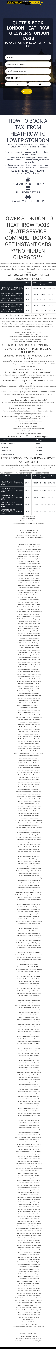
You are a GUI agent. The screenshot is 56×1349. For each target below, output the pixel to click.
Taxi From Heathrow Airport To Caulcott (28, 647)
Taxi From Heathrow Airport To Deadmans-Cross (29, 717)
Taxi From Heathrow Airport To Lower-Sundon (29, 962)
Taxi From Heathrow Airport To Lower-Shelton (29, 957)
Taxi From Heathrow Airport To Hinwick (28, 847)
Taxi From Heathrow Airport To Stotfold (28, 1170)
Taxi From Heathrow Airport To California (28, 638)
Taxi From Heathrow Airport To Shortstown (28, 1115)
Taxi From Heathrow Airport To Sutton (29, 1182)
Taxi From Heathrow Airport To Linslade (28, 931)
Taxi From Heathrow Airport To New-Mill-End (28, 1000)
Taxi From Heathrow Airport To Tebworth (28, 1190)
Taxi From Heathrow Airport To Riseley (29, 1070)
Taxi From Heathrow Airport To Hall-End (28, 803)
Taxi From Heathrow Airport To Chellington (29, 669)
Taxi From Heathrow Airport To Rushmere (29, 1079)
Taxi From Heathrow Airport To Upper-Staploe (29, 1233)
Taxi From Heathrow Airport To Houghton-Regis (28, 871)
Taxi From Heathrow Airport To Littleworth (29, 945)
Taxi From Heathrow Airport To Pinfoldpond (28, 1043)
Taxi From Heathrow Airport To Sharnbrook (28, 1101)
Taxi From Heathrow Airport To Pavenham (29, 1031)
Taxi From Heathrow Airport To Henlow (29, 830)
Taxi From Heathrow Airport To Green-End (29, 799)
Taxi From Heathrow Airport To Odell (28, 1017)
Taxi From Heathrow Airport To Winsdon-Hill (28, 1281)
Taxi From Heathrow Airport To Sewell (29, 1098)
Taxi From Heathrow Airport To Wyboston (29, 1312)
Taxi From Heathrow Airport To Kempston (29, 897)
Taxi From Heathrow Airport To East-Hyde (29, 736)
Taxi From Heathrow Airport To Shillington (29, 1113)
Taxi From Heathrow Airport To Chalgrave (28, 652)
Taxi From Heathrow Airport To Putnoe (29, 1055)
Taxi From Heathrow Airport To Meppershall (28, 976)
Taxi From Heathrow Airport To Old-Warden (28, 1022)
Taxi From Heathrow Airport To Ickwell (29, 883)
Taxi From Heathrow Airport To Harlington (29, 808)
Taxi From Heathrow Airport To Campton (28, 640)
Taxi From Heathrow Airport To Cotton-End (29, 710)
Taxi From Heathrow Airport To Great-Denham (29, 796)
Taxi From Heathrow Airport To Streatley (28, 1175)
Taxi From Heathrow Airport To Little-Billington (29, 935)
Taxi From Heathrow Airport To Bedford (28, 573)
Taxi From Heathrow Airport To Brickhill (28, 614)
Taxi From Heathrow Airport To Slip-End (28, 1120)
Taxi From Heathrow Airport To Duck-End (28, 722)
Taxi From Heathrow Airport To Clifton (29, 688)
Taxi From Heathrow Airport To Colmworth (29, 703)
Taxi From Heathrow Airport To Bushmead (29, 633)
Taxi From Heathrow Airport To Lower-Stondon (28, 959)
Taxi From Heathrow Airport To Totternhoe (29, 1216)
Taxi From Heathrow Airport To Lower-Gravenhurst (28, 955)
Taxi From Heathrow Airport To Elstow (29, 751)
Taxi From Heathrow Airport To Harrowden (29, 813)
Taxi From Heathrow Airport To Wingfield (28, 1278)
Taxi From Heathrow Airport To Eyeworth (28, 760)
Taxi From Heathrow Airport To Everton (29, 758)
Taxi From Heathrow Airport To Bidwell (29, 583)
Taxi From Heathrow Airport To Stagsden (28, 1139)
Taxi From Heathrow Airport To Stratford (28, 1173)
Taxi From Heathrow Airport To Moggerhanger (29, 993)
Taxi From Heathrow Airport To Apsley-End (29, 551)
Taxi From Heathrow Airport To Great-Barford (29, 794)
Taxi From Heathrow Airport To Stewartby (29, 1158)
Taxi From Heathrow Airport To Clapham (28, 683)
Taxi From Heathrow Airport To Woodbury (29, 1290)
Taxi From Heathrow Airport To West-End (28, 1254)
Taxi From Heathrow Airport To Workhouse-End (28, 1307)
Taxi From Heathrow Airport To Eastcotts (28, 739)
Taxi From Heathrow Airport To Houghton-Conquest (28, 866)
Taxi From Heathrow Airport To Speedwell (29, 1134)
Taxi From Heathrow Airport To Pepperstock (28, 1036)
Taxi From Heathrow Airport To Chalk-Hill (28, 655)
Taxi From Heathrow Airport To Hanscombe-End (28, 806)
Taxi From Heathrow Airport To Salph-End (29, 1086)
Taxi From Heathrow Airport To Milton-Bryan (28, 988)
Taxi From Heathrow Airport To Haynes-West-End (29, 823)
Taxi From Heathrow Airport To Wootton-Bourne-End (29, 1298)
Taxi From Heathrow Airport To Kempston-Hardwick (28, 892)
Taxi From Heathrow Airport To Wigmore (28, 1269)
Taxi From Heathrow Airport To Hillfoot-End (28, 844)
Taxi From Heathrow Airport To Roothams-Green (28, 1072)
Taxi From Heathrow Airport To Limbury (28, 928)
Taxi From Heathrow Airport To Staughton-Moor (28, 1151)
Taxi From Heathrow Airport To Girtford (28, 787)
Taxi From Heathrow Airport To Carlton (29, 645)
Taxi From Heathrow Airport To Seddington (28, 1094)
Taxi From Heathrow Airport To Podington (29, 1046)
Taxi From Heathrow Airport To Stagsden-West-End (28, 1137)
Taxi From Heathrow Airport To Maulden (28, 971)
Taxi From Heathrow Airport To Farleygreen (28, 767)
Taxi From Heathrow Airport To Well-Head (29, 1252)
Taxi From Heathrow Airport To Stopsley (28, 1166)
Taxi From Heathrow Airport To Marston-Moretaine (28, 969)
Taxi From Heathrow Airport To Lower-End (29, 952)
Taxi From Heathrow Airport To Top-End (28, 1214)
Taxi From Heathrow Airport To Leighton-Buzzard (29, 921)
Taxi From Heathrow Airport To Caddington (28, 635)
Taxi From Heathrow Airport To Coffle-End (29, 698)
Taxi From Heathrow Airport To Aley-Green (29, 544)
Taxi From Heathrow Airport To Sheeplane (29, 1106)
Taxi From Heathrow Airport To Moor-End (28, 995)
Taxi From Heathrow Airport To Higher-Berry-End (28, 839)
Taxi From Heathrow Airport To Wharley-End (28, 1262)
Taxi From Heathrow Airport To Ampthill (28, 547)
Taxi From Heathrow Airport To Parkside (28, 1029)
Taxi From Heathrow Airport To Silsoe (29, 1118)
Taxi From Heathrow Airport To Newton (28, 1007)
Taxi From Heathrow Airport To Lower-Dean (28, 950)
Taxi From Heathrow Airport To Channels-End (29, 659)
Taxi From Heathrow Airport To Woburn (28, 1286)
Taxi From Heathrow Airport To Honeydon (29, 861)
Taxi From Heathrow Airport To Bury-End (28, 628)
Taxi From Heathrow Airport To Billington (28, 587)
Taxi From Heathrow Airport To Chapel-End (29, 662)
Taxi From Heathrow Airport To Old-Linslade (28, 1019)
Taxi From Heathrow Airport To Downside (29, 719)
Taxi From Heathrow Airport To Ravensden (29, 1062)
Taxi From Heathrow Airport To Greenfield (29, 801)
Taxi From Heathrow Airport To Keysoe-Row (28, 904)
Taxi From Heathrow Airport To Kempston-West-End (28, 895)
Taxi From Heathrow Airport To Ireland (29, 885)
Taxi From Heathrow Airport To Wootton (28, 1305)
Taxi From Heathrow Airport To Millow (29, 986)
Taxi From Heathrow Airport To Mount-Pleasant (28, 998)
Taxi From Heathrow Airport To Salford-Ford (28, 1082)
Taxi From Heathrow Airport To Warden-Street (29, 1245)
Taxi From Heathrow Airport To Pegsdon (28, 1034)
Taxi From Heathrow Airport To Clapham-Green (28, 681)
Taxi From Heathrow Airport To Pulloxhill (28, 1053)
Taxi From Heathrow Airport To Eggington (29, 746)
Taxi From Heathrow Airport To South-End (29, 1130)
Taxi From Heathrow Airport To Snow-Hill (28, 1122)
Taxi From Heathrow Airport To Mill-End (28, 981)
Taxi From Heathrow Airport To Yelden (29, 1317)
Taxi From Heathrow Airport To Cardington (29, 643)
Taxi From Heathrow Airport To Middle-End (29, 978)
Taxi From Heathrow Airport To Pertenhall (28, 1038)
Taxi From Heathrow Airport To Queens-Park (28, 1058)
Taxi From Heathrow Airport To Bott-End (28, 602)
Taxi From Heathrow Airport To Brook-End (29, 623)
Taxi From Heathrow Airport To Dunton (29, 731)
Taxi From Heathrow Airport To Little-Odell (29, 938)
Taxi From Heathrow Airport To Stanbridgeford (28, 1144)
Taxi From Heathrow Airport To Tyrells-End (29, 1221)
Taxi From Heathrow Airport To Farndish (28, 770)
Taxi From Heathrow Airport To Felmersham (28, 772)
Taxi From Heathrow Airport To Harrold (29, 811)
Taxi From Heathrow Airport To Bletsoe (29, 595)
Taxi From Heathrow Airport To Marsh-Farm (28, 967)
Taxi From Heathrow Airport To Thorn (28, 1194)
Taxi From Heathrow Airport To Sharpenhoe (28, 1103)
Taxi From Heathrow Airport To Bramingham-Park (29, 611)
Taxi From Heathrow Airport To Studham (28, 1178)
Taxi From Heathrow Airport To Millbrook (28, 983)
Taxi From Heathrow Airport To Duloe (28, 727)
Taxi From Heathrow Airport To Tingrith (29, 1206)
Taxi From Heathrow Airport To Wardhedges (28, 1247)
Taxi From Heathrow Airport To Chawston (29, 667)
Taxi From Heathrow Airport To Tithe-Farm (29, 1209)
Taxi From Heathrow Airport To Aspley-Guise (28, 556)
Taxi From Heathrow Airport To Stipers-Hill (29, 1161)
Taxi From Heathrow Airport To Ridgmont (28, 1067)
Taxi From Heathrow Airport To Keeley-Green (28, 887)
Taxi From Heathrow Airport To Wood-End (29, 1288)
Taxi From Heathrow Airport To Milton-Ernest (28, 990)
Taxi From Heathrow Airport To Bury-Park (28, 631)
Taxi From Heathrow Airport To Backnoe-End (28, 563)
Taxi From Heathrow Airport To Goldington (29, 789)
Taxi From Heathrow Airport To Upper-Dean (28, 1226)
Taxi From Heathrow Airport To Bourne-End (28, 607)
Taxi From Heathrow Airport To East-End (28, 734)
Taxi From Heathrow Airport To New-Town (29, 1002)
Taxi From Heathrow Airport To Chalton (29, 657)
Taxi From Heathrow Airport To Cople (28, 707)
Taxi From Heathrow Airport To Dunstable (29, 729)
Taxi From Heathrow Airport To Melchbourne (28, 974)
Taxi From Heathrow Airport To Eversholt (28, 755)
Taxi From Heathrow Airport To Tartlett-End (29, 1187)
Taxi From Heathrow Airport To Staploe (28, 1149)
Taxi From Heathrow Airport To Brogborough (29, 619)
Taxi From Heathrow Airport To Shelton (29, 1110)
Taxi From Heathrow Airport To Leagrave (28, 916)
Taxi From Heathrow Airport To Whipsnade (29, 1264)
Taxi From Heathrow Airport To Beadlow (28, 571)
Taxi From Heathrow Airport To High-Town (29, 835)
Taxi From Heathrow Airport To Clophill (29, 693)
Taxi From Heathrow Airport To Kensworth (29, 902)
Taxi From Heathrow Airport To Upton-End (29, 1240)
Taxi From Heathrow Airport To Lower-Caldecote (28, 947)
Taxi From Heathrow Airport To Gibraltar (28, 784)
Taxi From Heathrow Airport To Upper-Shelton (29, 1230)
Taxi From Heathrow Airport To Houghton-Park (29, 868)
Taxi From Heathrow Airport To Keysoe (29, 907)
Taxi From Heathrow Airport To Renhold (28, 1065)
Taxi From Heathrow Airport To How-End (28, 873)
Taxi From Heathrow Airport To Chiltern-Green (29, 674)
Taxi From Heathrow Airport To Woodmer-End (29, 1293)
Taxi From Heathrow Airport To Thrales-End (28, 1199)
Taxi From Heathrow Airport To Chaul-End (29, 664)
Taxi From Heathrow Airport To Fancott (29, 763)
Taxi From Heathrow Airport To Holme (29, 854)
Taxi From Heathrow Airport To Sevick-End (29, 1096)
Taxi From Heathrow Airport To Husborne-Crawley (29, 878)
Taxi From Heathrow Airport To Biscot (29, 592)
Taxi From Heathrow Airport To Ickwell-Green (29, 880)
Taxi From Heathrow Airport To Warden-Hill (28, 1242)
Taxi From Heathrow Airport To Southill (29, 1132)
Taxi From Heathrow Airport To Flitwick (29, 779)
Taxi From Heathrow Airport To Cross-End (29, 715)
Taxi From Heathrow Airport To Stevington (29, 1156)
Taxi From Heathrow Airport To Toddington (28, 1211)
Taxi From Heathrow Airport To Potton (29, 1050)
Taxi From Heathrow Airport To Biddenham (29, 580)
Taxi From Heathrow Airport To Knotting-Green (29, 909)
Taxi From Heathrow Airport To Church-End (29, 676)
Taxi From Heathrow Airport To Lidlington (29, 926)
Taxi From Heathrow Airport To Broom (29, 626)
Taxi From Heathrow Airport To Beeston (28, 578)
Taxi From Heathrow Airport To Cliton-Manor (28, 691)
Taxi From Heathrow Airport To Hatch (28, 818)
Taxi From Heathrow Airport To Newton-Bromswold (28, 1005)
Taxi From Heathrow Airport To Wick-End (28, 1266)
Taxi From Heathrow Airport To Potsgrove (29, 1048)
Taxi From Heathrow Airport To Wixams (28, 1283)
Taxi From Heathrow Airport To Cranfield (28, 712)
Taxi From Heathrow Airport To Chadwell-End (29, 650)
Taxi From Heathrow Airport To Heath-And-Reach (29, 827)
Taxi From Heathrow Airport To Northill (29, 1012)
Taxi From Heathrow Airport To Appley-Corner (29, 549)
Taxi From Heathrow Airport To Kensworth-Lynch (28, 899)
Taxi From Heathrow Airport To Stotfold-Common (29, 1168)
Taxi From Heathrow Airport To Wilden (29, 1271)
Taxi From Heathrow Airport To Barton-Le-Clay (29, 566)
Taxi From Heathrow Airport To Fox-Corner (29, 782)
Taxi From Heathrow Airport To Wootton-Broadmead (29, 1300)
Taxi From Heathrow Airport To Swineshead (28, 1185)
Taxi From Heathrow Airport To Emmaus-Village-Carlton (28, 753)
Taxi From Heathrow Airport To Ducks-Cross (28, 724)
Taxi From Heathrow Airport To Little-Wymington (28, 943)
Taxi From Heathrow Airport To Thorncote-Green (28, 1197)
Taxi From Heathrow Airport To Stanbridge (29, 1142)
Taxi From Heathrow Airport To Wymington (29, 1314)
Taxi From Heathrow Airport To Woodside (29, 1295)
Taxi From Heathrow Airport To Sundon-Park (28, 1180)
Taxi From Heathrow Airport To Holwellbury (28, 856)
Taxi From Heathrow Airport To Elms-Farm (29, 748)
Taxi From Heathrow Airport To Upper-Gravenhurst (28, 1228)
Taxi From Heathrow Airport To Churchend (29, 679)
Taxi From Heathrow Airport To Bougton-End (28, 604)
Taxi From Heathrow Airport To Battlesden (29, 568)
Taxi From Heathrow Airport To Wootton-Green (28, 1302)
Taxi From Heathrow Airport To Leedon (29, 919)
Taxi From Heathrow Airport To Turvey (29, 1218)
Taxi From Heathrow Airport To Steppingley (28, 1154)
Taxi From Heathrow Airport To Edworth (28, 743)
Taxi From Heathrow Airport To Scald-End (29, 1091)
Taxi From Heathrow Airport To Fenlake (28, 775)
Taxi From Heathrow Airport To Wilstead (28, 1276)
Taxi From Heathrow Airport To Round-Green (28, 1074)
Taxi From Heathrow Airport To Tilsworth (28, 1204)
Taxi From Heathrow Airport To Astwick (28, 561)
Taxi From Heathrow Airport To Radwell (28, 1060)
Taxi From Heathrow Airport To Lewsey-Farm (28, 923)
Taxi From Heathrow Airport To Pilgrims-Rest (28, 1041)
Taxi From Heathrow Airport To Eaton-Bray (29, 741)
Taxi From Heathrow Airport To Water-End (29, 1250)
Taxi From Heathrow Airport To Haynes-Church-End (28, 820)
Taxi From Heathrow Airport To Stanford (28, 1146)
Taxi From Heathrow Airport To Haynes (29, 825)
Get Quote (27, 91)
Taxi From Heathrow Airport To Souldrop (28, 1127)
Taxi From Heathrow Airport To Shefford (28, 1108)
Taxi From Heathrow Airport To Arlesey (29, 554)
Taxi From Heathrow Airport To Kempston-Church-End (29, 890)
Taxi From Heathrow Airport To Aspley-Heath (29, 559)
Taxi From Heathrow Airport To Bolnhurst (28, 599)
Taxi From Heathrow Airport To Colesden (28, 700)
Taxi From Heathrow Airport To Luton (28, 964)
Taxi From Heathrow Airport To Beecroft (28, 575)
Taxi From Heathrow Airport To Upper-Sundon (29, 1238)
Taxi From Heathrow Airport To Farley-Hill (28, 765)
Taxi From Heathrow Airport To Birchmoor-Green (28, 590)
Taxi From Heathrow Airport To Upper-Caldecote (28, 1223)
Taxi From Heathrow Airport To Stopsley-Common (29, 1163)
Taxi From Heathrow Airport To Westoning (29, 1259)
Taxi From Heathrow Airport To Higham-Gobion (28, 837)
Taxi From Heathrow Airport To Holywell (28, 859)
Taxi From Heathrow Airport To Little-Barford (28, 933)
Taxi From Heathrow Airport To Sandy (29, 1089)
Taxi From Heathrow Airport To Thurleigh (28, 1202)
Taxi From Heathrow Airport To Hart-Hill (28, 815)
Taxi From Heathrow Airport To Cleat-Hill (28, 686)
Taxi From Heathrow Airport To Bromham (28, 621)
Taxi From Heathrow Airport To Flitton (29, 777)
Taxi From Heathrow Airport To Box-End (28, 609)
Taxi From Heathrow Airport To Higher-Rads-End (28, 842)
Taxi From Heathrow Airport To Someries (28, 1125)
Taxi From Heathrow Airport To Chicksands (28, 671)
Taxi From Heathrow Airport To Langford (28, 914)
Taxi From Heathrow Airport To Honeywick (29, 863)
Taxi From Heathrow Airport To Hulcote (28, 875)
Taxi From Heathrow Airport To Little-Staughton (28, 940)
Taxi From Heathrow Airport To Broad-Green (28, 616)
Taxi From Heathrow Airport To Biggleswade (28, 585)
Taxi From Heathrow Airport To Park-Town (29, 1026)
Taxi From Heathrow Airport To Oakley (29, 1014)
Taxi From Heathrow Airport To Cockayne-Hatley (28, 695)
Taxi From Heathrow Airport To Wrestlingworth (29, 1310)
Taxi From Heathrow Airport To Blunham (28, 597)
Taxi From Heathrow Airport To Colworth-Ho (28, 705)
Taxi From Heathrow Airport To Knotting (28, 911)
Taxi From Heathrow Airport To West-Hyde (29, 1257)
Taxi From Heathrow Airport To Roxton (29, 1077)
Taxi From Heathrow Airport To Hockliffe (28, 849)
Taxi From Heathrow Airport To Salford (29, 1084)
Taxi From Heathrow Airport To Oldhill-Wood (28, 1024)
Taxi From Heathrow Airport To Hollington (29, 851)
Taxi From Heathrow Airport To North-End (29, 1010)
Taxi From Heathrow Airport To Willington (29, 1274)
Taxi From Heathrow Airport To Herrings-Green (29, 832)
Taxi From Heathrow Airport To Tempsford (29, 1192)
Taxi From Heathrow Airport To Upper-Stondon (28, 1235)
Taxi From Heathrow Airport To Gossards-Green (28, 791)
